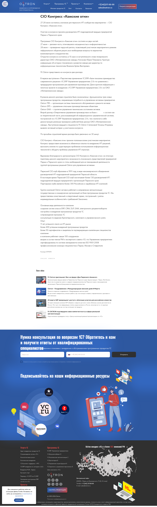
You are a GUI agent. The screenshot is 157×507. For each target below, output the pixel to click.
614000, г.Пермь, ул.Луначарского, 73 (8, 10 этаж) (91, 482)
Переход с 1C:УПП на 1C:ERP (29, 477)
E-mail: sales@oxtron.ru (83, 487)
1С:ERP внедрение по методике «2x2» (31, 468)
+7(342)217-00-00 (106, 4)
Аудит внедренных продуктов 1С (30, 452)
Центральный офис (82, 479)
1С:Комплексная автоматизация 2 (57, 458)
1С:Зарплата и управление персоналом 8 (60, 468)
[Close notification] (35, 488)
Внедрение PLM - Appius (27, 471)
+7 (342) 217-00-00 (88, 485)
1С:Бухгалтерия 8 (52, 461)
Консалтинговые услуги (27, 458)
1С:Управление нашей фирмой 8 (57, 465)
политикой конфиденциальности (73, 363)
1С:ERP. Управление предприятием (57, 452)
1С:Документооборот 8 (54, 455)
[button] (128, 6)
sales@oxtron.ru (105, 7)
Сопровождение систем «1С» (29, 455)
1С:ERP (100, 113)
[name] (42, 355)
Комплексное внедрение (27, 461)
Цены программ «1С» (54, 471)
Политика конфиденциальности (56, 500)
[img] (44, 410)
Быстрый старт (25, 474)
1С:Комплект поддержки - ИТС (29, 465)
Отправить (124, 356)
